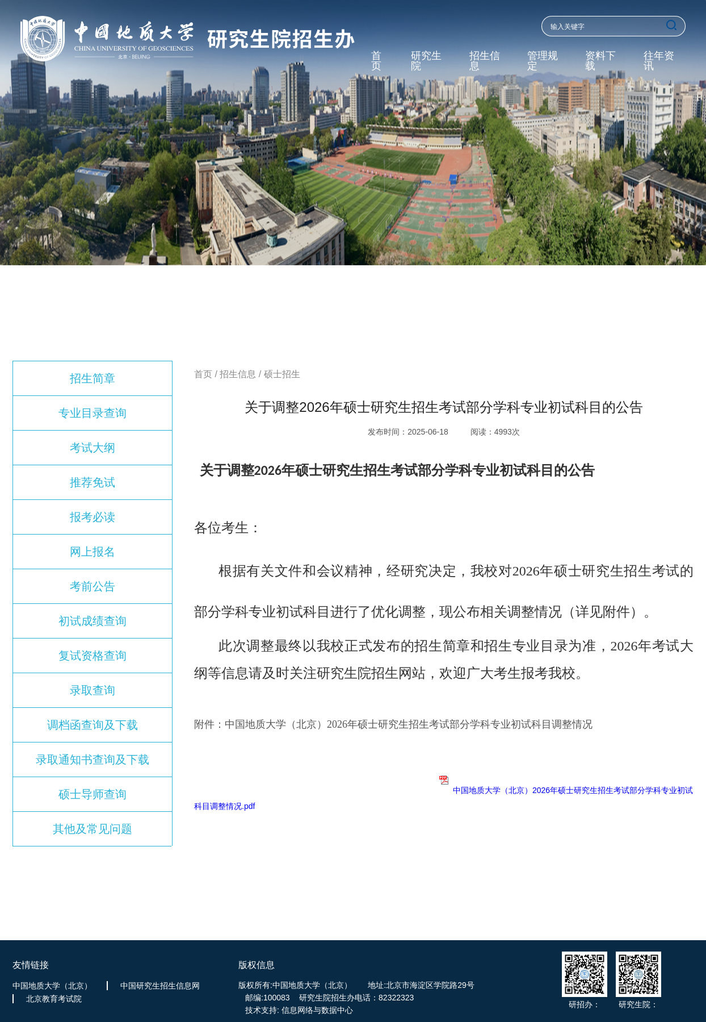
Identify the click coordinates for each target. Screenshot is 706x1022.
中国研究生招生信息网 (160, 985)
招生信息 (484, 61)
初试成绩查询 (92, 621)
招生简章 (92, 378)
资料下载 (600, 61)
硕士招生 (282, 374)
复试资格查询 (92, 655)
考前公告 (92, 586)
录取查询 (92, 690)
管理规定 (542, 61)
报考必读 (92, 517)
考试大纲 (92, 447)
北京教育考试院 (54, 998)
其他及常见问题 (92, 829)
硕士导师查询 (92, 794)
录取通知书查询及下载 (92, 759)
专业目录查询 (92, 413)
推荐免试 (92, 482)
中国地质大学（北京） (52, 985)
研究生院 (426, 61)
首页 (376, 61)
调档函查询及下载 (92, 725)
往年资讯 (659, 61)
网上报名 (92, 551)
